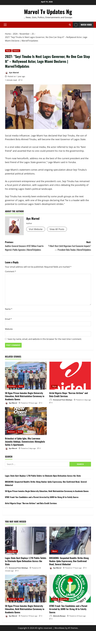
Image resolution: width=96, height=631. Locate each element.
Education (12, 386)
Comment (10, 271)
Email (8, 319)
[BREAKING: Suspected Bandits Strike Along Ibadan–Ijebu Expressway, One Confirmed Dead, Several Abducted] (70, 541)
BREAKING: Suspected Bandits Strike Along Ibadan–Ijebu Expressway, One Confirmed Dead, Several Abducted (69, 561)
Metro (54, 551)
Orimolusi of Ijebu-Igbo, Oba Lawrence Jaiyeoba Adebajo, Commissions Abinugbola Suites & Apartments (25, 441)
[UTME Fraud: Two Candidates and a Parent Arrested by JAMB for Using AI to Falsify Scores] (70, 589)
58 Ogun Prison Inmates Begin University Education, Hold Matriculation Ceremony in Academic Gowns (24, 396)
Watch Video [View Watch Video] (82, 25)
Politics (16, 51)
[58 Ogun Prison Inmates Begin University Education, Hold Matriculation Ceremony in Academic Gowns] (26, 376)
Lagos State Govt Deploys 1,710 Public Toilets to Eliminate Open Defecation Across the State (43, 475)
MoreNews (59, 628)
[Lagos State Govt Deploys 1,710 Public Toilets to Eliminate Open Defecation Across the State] (26, 541)
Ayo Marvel (12, 72)
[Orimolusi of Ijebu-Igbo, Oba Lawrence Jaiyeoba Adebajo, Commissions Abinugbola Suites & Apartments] (26, 421)
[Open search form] (70, 24)
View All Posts (57, 229)
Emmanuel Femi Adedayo (60, 399)
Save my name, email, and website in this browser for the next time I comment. (45, 339)
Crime (54, 599)
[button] (5, 24)
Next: (69, 246)
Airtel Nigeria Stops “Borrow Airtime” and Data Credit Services (68, 394)
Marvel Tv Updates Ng (48, 12)
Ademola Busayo (57, 616)
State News (12, 551)
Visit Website (35, 229)
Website (9, 329)
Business (11, 432)
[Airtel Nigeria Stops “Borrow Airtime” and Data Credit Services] (70, 376)
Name (8, 309)
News (8, 51)
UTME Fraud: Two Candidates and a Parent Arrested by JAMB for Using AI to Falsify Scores (41, 497)
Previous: (26, 246)
